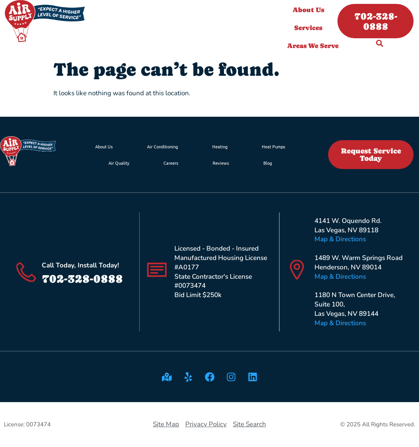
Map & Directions (340, 239)
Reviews (221, 163)
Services (310, 28)
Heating (219, 146)
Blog (267, 163)
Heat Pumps (273, 146)
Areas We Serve (315, 46)
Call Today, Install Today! (80, 265)
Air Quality (118, 163)
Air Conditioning (162, 146)
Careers (170, 163)
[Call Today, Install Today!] (26, 272)
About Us (310, 10)
